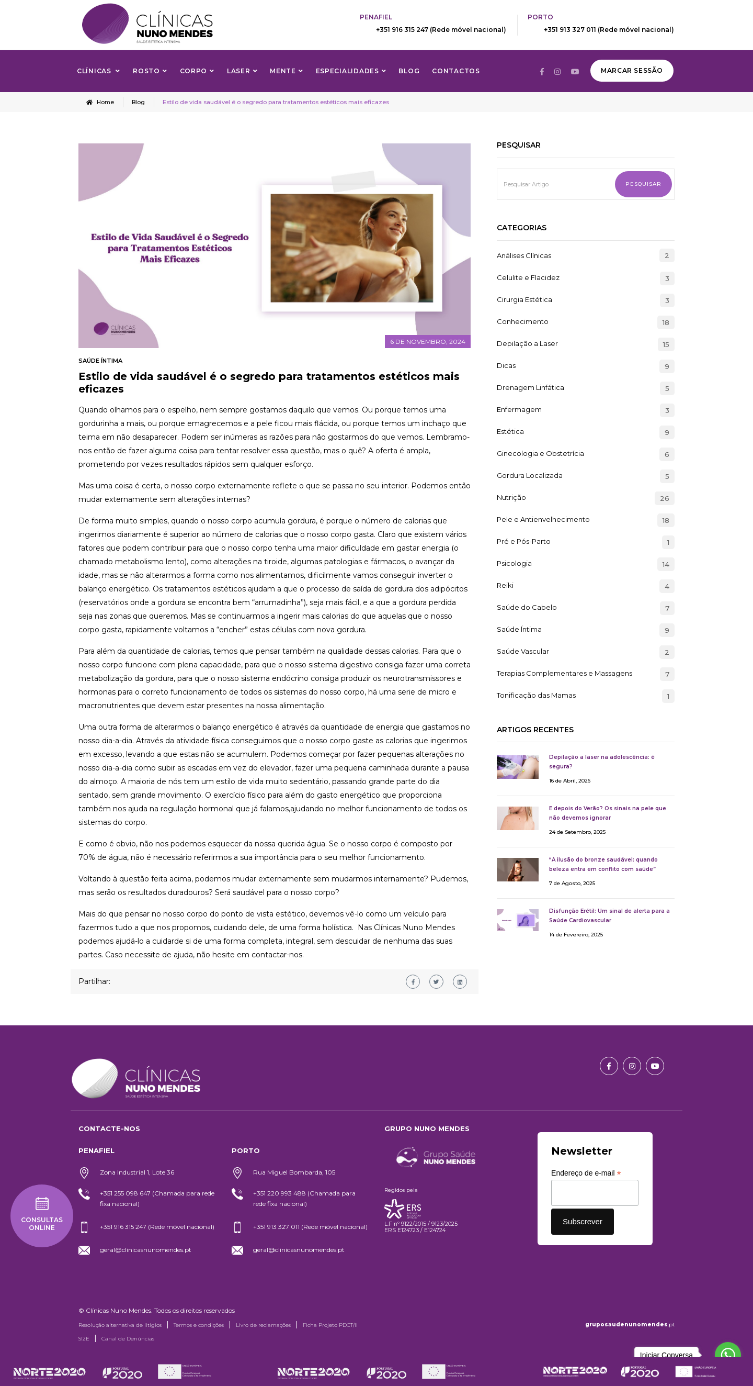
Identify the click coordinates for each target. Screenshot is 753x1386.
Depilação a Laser (527, 343)
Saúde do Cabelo (527, 607)
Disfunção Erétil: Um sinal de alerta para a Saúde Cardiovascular (609, 915)
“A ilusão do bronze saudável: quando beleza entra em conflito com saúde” (603, 864)
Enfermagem (519, 409)
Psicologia (514, 563)
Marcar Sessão (632, 70)
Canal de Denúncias (127, 1338)
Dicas (506, 365)
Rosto (146, 71)
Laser (238, 71)
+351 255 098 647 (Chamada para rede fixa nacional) (157, 1198)
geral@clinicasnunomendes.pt (145, 1249)
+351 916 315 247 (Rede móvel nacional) (441, 29)
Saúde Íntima (100, 360)
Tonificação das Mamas (536, 695)
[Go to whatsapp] (728, 1355)
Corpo (194, 71)
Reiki (505, 585)
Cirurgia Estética (524, 299)
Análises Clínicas (524, 255)
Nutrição (511, 497)
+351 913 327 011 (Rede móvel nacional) (609, 29)
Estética (510, 431)
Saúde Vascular (523, 651)
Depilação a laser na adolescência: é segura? (602, 761)
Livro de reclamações (263, 1324)
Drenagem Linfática (530, 387)
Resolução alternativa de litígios (120, 1324)
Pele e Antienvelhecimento (543, 519)
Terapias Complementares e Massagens (564, 673)
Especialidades (347, 71)
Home (100, 102)
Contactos (456, 71)
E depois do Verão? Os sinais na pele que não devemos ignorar (607, 812)
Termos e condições (199, 1324)
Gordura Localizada (530, 475)
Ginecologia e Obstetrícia (540, 453)
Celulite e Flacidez (528, 277)
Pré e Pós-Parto (524, 541)
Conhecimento (523, 321)
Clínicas (95, 71)
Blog (408, 71)
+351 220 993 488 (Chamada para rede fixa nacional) (304, 1198)
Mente (283, 71)
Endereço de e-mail (586, 1173)
